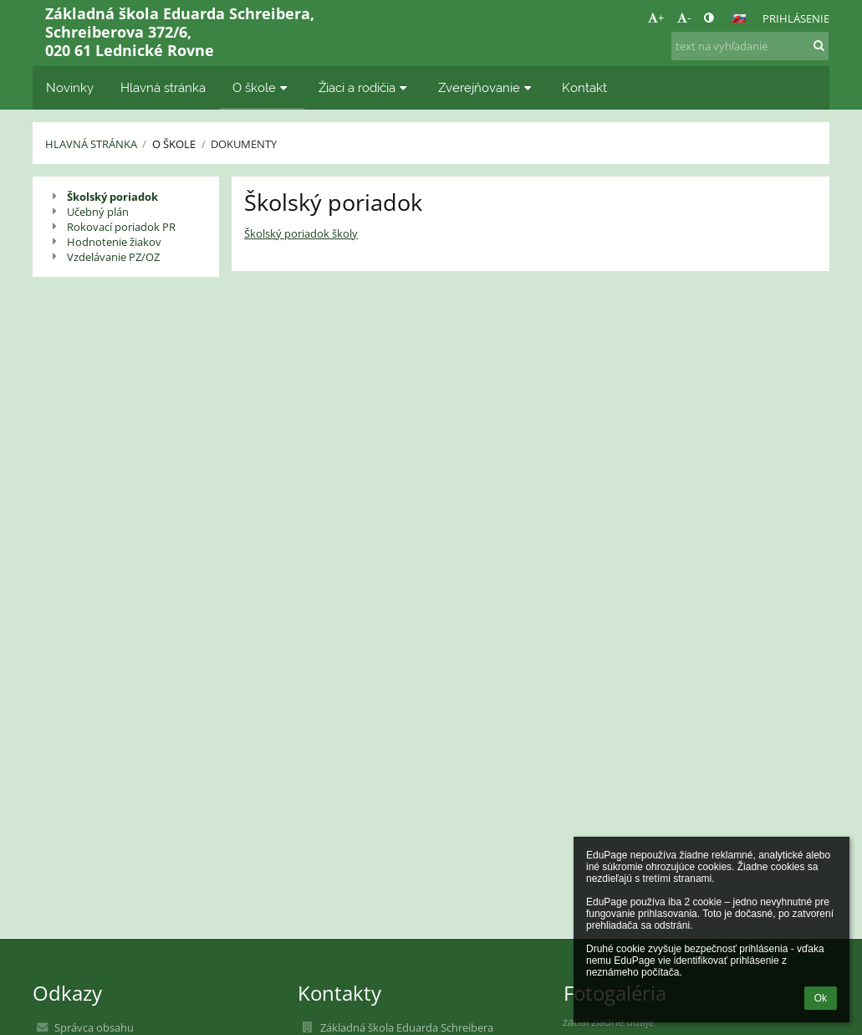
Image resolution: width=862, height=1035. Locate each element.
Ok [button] (820, 998)
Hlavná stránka (91, 143)
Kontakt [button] (584, 87)
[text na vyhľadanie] (750, 46)
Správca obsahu (94, 1027)
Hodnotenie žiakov (114, 241)
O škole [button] (262, 87)
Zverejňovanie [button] (487, 87)
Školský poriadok (112, 196)
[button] (739, 18)
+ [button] (656, 17)
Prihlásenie (796, 18)
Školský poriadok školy (301, 233)
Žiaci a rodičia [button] (365, 87)
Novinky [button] (70, 87)
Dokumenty (244, 143)
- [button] (684, 17)
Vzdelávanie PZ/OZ (113, 256)
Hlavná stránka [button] (163, 87)
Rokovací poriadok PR (121, 226)
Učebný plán (98, 211)
